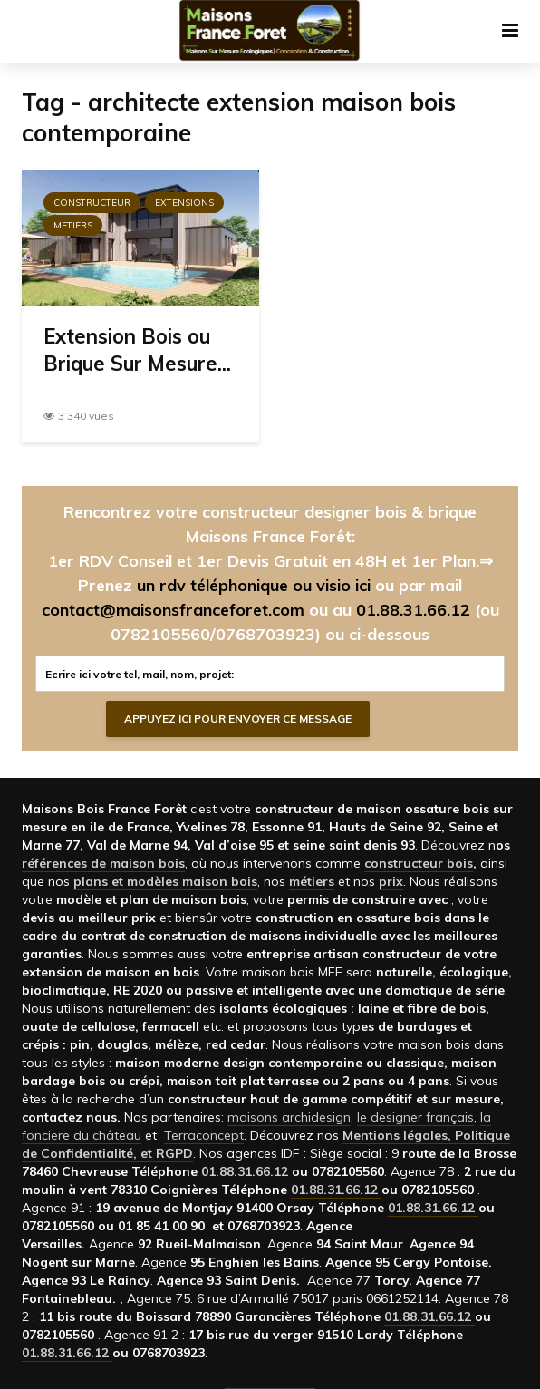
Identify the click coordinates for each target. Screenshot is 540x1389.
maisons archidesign (289, 1117)
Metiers (72, 225)
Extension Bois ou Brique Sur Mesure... (137, 350)
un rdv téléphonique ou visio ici (254, 585)
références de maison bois (103, 863)
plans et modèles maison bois (165, 881)
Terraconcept (204, 1135)
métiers (311, 881)
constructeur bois (418, 863)
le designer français (415, 1117)
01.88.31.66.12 (413, 609)
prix (391, 881)
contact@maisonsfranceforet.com (173, 609)
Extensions (184, 203)
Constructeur (91, 203)
